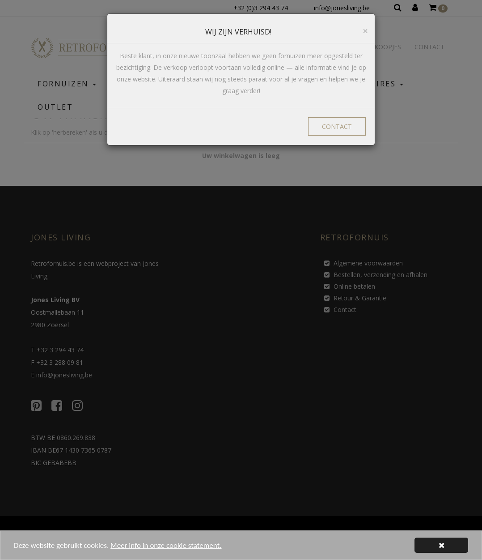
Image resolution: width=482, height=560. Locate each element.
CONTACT (337, 126)
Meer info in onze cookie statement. (165, 548)
